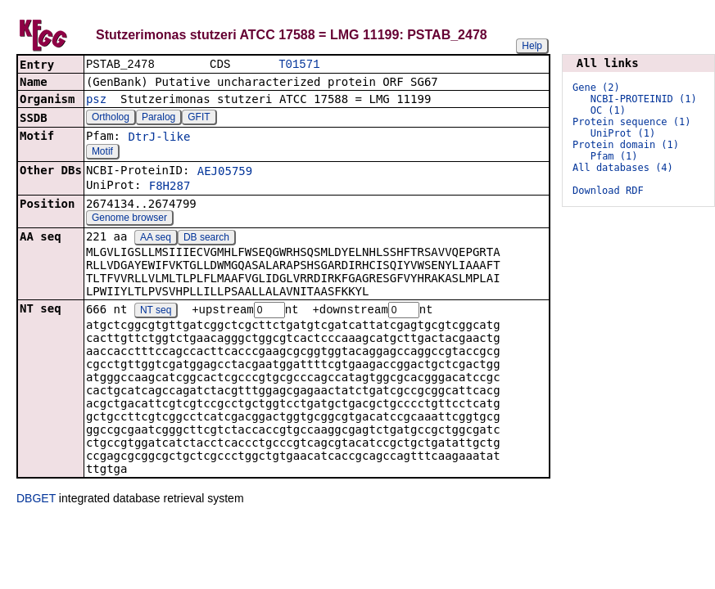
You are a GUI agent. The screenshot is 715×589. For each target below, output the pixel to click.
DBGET (36, 500)
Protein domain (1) (625, 145)
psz (96, 100)
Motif (102, 153)
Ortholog (110, 118)
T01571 (298, 65)
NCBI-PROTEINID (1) (644, 99)
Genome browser (129, 219)
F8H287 (170, 187)
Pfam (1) (614, 156)
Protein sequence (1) (631, 122)
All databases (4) (622, 167)
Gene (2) (596, 87)
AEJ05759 (224, 172)
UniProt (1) (623, 133)
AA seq (155, 239)
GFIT (199, 118)
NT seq (155, 312)
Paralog (158, 118)
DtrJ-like (159, 138)
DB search (206, 239)
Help (532, 46)
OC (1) (608, 110)
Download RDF (608, 190)
